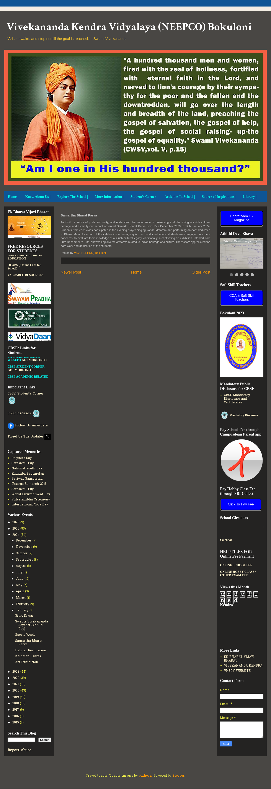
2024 (16, 535)
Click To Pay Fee (241, 504)
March (21, 598)
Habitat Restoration (30, 650)
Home (136, 272)
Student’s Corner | (144, 196)
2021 (16, 684)
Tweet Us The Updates (29, 436)
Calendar (226, 539)
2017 (16, 710)
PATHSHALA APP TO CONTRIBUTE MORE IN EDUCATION (25, 263)
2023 (16, 672)
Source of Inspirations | (219, 196)
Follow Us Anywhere (28, 425)
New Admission (233, 526)
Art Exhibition (26, 662)
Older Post (201, 272)
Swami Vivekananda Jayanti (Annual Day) (31, 625)
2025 (16, 529)
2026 (16, 522)
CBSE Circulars (24, 413)
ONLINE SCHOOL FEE (236, 565)
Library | (249, 196)
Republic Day (21, 458)
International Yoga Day (29, 504)
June (20, 579)
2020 (16, 690)
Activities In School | (180, 196)
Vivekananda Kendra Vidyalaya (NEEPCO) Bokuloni (129, 27)
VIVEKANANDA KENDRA (243, 666)
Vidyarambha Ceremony (30, 499)
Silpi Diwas (24, 616)
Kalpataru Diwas (28, 656)
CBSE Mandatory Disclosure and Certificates (237, 399)
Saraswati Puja (22, 463)
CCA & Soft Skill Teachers (241, 297)
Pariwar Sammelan (27, 479)
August (21, 566)
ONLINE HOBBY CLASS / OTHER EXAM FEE (238, 573)
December (24, 540)
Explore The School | (72, 196)
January (22, 610)
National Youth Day (26, 468)
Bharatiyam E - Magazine (241, 218)
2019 (16, 697)
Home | (13, 196)
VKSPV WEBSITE (237, 671)
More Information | (109, 196)
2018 (16, 703)
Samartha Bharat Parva (28, 643)
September (25, 560)
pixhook (145, 776)
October (22, 553)
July (20, 572)
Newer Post (71, 272)
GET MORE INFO (34, 368)
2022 (16, 678)
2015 (16, 722)
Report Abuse (19, 750)
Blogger (178, 776)
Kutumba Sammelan (27, 474)
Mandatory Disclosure (239, 415)
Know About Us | (37, 196)
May (19, 585)
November (24, 547)
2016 (16, 716)
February (23, 604)
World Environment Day (30, 494)
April (20, 591)
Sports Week (25, 635)
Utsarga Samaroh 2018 (29, 484)
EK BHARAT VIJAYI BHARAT (239, 659)
